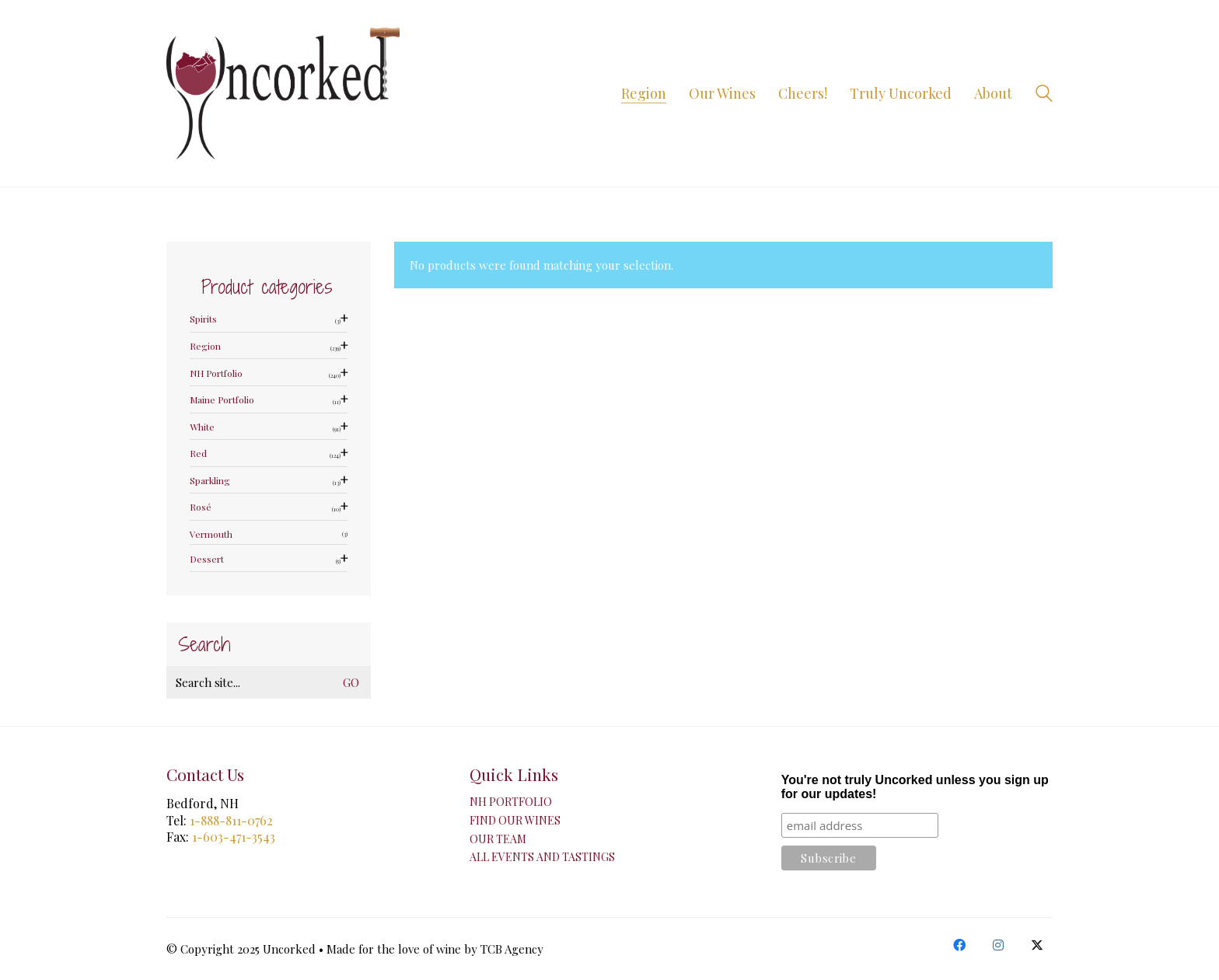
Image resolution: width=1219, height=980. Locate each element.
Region (205, 346)
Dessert (207, 559)
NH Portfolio (216, 373)
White (202, 427)
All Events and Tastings (542, 857)
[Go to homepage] (283, 93)
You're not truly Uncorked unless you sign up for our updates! (915, 786)
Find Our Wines (515, 821)
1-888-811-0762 (231, 820)
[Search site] (1044, 95)
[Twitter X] (1037, 945)
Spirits (203, 319)
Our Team (498, 839)
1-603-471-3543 (233, 836)
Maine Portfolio (222, 400)
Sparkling (210, 481)
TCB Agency (511, 949)
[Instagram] (998, 945)
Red (198, 453)
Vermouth (211, 533)
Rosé (200, 507)
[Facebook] (959, 945)
